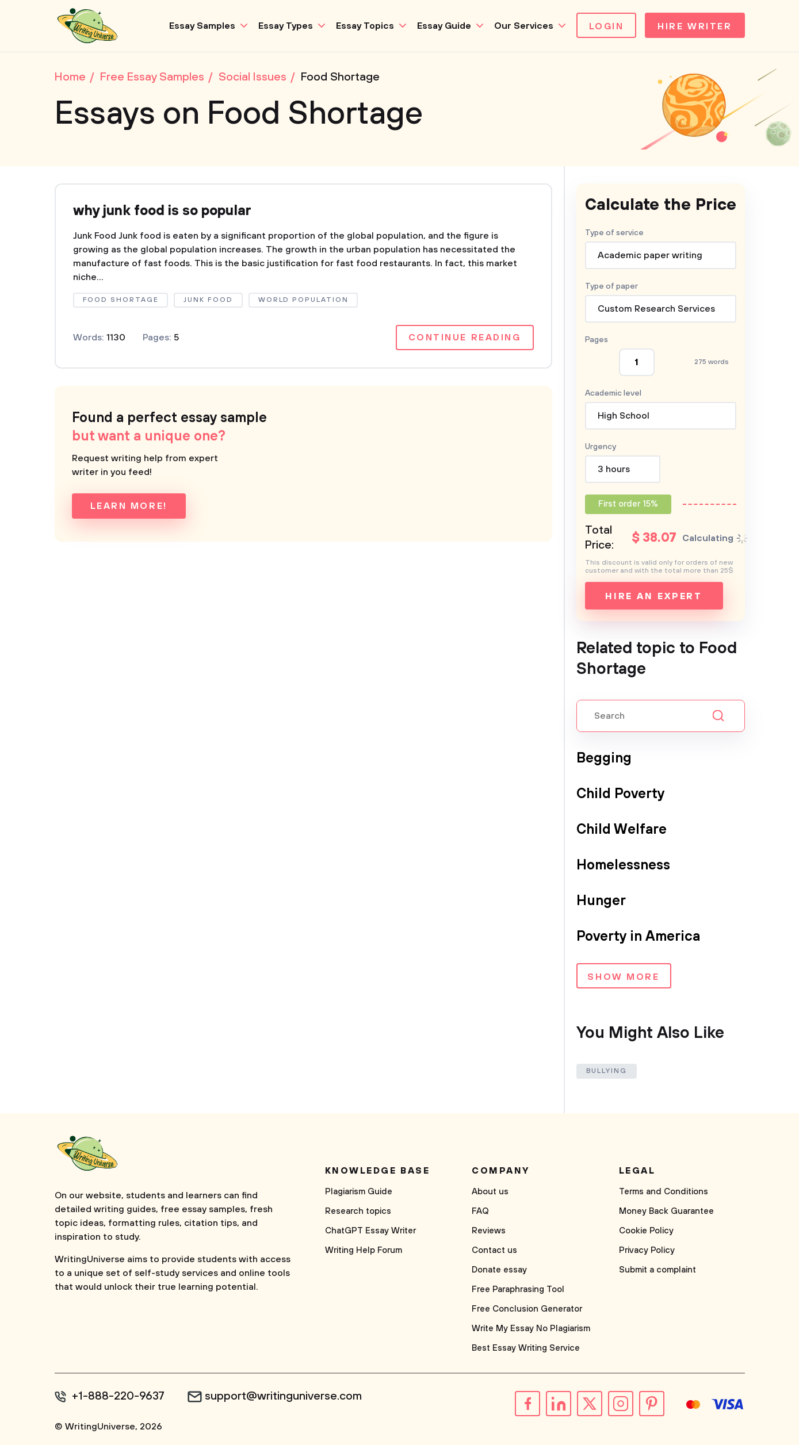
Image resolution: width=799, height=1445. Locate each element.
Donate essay (499, 1269)
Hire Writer (694, 26)
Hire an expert (653, 596)
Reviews (489, 1230)
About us (490, 1191)
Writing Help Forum (363, 1250)
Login (606, 26)
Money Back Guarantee (666, 1211)
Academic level (613, 393)
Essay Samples (202, 26)
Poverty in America (638, 936)
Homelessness (623, 865)
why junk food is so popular (162, 211)
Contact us (494, 1250)
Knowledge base (377, 1170)
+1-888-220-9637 (118, 1396)
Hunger (601, 901)
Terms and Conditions (663, 1191)
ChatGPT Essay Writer (370, 1230)
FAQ (480, 1211)
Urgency (600, 447)
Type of (611, 286)
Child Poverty (620, 794)
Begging (604, 758)
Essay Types (285, 26)
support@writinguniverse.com (283, 1396)
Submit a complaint (657, 1269)
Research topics (358, 1211)
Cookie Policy (646, 1230)
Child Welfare (621, 829)
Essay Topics (365, 26)
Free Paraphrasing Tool (518, 1289)
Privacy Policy (647, 1250)
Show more (623, 977)
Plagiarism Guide (358, 1191)
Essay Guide (444, 26)
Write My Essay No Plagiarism (531, 1328)
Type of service (614, 233)
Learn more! (128, 506)
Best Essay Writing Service (526, 1348)
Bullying (606, 1071)
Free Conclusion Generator (527, 1309)
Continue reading (464, 337)
